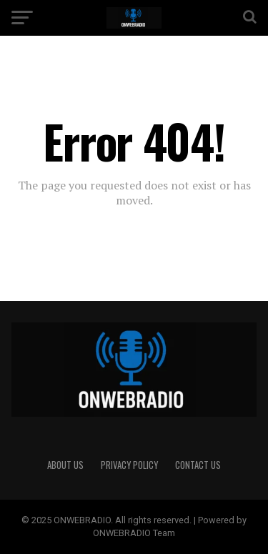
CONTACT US (198, 465)
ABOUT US (65, 465)
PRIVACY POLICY (129, 465)
